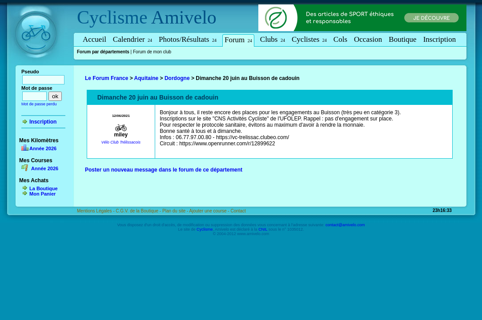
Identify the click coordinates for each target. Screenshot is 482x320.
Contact (237, 210)
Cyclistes (309, 39)
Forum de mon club (152, 51)
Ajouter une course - (210, 210)
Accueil (94, 39)
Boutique (402, 39)
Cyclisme (112, 17)
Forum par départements (103, 51)
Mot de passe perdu (39, 104)
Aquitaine (146, 78)
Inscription (439, 39)
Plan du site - (175, 210)
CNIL (262, 229)
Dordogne (177, 78)
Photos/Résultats (188, 39)
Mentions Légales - (96, 210)
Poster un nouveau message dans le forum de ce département (163, 170)
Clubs (272, 39)
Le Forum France (106, 78)
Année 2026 (42, 148)
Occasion (368, 39)
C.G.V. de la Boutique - (139, 210)
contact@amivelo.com (345, 225)
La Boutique (43, 188)
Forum (238, 40)
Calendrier (132, 39)
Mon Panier (42, 193)
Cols (340, 39)
